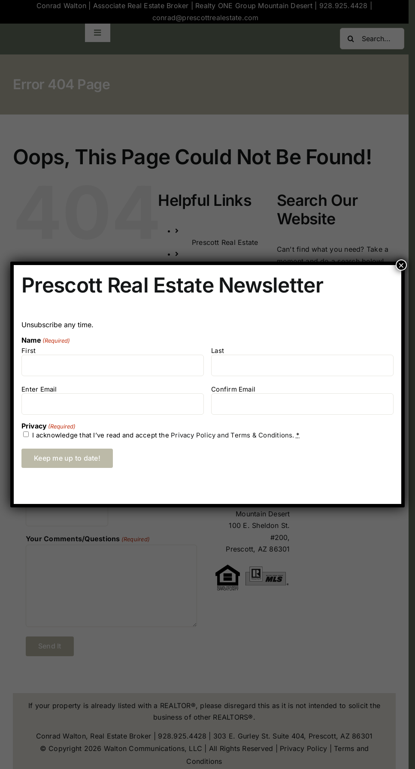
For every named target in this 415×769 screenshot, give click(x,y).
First (28, 351)
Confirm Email (233, 389)
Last (217, 351)
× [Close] (401, 265)
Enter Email (39, 389)
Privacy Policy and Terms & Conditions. (232, 435)
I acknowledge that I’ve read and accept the (166, 435)
